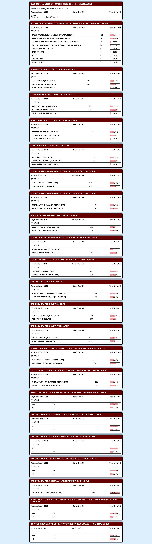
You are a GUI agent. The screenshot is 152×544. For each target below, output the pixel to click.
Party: (33, 17)
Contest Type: (50, 17)
